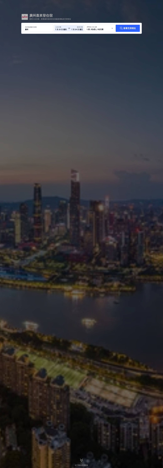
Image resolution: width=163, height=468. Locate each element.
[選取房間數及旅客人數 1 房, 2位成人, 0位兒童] (100, 28)
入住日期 (58, 27)
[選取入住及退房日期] (61, 28)
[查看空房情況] (128, 28)
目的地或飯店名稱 (31, 27)
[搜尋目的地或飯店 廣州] (38, 28)
